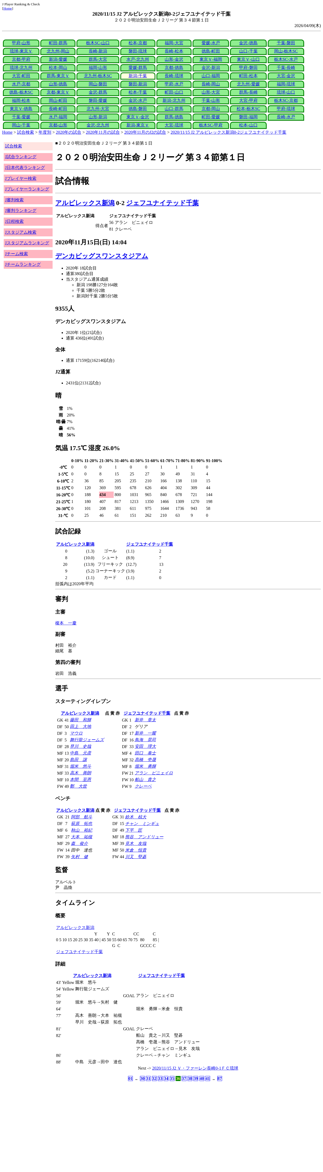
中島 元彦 (80, 753)
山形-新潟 (98, 117)
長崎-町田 (58, 108)
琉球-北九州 (21, 67)
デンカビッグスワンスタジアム (101, 256)
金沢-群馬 (98, 92)
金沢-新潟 (211, 67)
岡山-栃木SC (286, 51)
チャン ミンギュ (142, 823)
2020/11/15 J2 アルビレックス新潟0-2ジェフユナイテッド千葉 (228, 132)
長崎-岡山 (211, 84)
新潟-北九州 (174, 100)
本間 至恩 (80, 779)
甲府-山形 (21, 43)
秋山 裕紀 (81, 830)
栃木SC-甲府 (211, 125)
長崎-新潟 (98, 51)
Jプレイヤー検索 (20, 178)
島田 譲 (78, 759)
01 (130, 1078)
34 (166, 1078)
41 (208, 1078)
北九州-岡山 (58, 51)
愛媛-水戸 (211, 43)
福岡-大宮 (174, 43)
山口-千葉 (248, 51)
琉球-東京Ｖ (21, 51)
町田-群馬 (58, 43)
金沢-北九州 (98, 125)
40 (202, 1078)
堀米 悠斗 (80, 766)
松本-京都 (138, 43)
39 (196, 1078)
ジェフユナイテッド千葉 (162, 202)
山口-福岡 (211, 75)
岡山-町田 (58, 100)
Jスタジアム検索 (20, 232)
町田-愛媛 (211, 117)
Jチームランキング (23, 264)
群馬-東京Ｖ (58, 75)
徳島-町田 (211, 51)
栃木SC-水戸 (286, 59)
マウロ (76, 733)
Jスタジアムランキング (27, 243)
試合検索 (25, 132)
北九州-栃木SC (98, 75)
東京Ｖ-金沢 (137, 117)
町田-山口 (174, 92)
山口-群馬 (174, 108)
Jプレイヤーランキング (27, 189)
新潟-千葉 (138, 75)
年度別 (45, 132)
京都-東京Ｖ (58, 92)
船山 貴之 (145, 779)
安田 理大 (145, 746)
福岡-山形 (98, 67)
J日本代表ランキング (25, 167)
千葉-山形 (211, 100)
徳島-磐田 (138, 108)
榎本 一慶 (65, 623)
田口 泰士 (145, 753)
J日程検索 (14, 221)
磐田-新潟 (138, 84)
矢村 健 (79, 856)
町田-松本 (248, 75)
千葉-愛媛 (21, 117)
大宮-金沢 (286, 75)
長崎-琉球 (174, 75)
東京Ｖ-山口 (248, 59)
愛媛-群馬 (138, 67)
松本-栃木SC (248, 108)
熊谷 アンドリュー (144, 837)
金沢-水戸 (138, 100)
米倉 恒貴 (135, 850)
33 (160, 1078)
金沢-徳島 (248, 43)
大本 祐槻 (81, 837)
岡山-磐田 (98, 84)
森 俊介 (79, 843)
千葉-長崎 (286, 67)
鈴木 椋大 (135, 817)
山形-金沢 (174, 59)
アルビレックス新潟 (84, 202)
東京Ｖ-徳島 (21, 108)
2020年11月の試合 (103, 132)
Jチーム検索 (16, 253)
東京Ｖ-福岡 (210, 59)
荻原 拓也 (81, 823)
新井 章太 (145, 720)
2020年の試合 (68, 132)
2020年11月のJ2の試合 (145, 132)
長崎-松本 (174, 51)
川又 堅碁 (135, 856)
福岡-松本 (21, 100)
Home (7, 8)
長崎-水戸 (286, 117)
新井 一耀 (145, 733)
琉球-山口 (286, 92)
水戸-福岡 (58, 117)
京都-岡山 (211, 108)
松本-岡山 (58, 67)
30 (142, 1078)
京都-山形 (58, 125)
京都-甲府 (21, 59)
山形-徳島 (58, 84)
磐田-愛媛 (98, 100)
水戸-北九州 (137, 59)
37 (184, 1078)
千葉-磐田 (286, 43)
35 (172, 1078)
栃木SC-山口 (98, 43)
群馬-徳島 (174, 117)
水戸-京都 (21, 84)
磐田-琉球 (138, 51)
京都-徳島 (174, 67)
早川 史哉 (80, 746)
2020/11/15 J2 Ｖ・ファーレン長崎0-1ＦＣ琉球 (195, 1068)
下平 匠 (133, 830)
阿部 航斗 (81, 817)
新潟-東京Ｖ (137, 125)
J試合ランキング (20, 156)
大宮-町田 (21, 75)
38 (190, 1078)
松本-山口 (248, 125)
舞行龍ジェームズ (87, 739)
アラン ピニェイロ (154, 773)
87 (220, 1078)
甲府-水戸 (174, 84)
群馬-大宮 (98, 59)
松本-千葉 (138, 92)
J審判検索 (14, 200)
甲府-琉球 (286, 108)
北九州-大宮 (98, 108)
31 (148, 1078)
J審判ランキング (20, 210)
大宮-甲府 (248, 100)
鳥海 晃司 (145, 739)
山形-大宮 (211, 92)
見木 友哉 (135, 843)
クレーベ (143, 786)
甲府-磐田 (248, 67)
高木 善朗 (80, 773)
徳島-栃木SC (21, 92)
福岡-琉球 (286, 84)
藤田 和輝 (80, 720)
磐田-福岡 (248, 117)
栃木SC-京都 (286, 100)
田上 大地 (80, 726)
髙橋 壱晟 (145, 759)
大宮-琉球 (174, 125)
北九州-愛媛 (248, 84)
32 (154, 1078)
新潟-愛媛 (58, 59)
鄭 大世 (78, 786)
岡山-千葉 (21, 125)
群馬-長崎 (248, 92)
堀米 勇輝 (145, 766)
